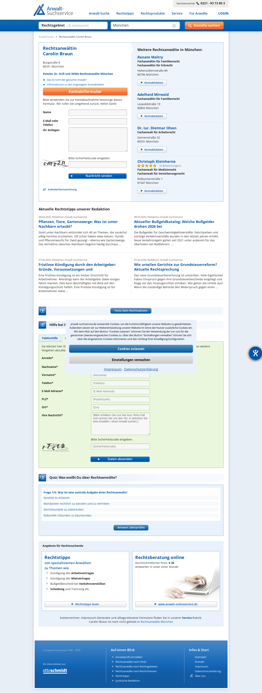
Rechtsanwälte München (157, 622)
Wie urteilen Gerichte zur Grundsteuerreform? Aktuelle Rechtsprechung (175, 267)
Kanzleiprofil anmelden (129, 657)
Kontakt (199, 661)
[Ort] (120, 407)
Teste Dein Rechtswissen (130, 310)
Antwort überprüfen (131, 527)
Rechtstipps (125, 13)
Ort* (45, 407)
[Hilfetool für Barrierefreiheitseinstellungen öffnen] (255, 353)
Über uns (200, 676)
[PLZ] (120, 399)
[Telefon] (98, 121)
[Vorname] (120, 375)
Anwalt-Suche (99, 13)
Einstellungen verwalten (131, 360)
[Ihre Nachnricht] (120, 424)
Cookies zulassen (131, 349)
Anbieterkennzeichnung (62, 189)
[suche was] (70, 25)
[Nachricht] (98, 139)
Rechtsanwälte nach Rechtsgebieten (137, 666)
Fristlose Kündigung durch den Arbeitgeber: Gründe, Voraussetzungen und (77, 267)
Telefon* (47, 383)
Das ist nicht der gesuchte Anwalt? (67, 79)
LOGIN (223, 13)
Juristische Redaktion (128, 680)
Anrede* (47, 358)
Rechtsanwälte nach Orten (131, 661)
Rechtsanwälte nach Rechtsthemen (136, 671)
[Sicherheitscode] (120, 446)
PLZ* (45, 399)
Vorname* (49, 375)
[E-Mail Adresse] (120, 391)
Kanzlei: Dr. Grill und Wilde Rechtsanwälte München (78, 74)
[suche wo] (142, 25)
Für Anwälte (198, 13)
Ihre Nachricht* (52, 415)
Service (177, 13)
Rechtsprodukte (153, 13)
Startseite (200, 657)
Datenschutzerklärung (141, 369)
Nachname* (50, 367)
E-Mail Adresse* (52, 391)
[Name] (98, 112)
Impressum (113, 369)
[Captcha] (98, 164)
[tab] (50, 338)
